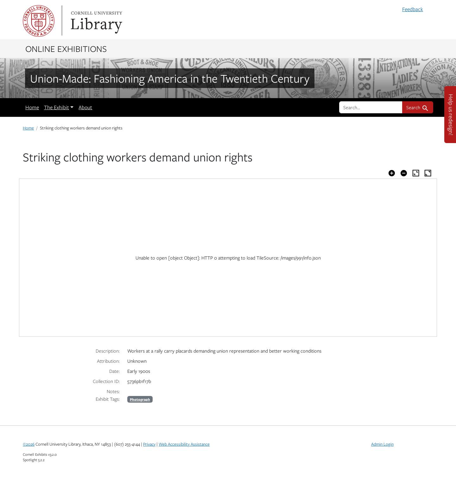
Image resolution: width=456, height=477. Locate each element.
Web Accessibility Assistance (184, 444)
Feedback (412, 9)
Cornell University (38, 21)
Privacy (149, 444)
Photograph (140, 399)
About (85, 107)
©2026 (29, 444)
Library (95, 21)
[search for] (370, 107)
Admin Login (382, 444)
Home (32, 107)
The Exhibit (56, 107)
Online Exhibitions (66, 48)
